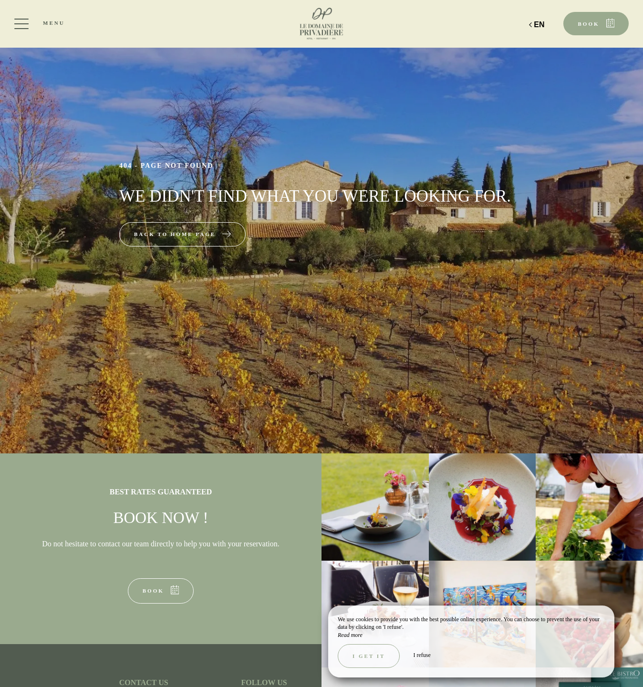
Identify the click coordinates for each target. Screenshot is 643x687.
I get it (369, 656)
